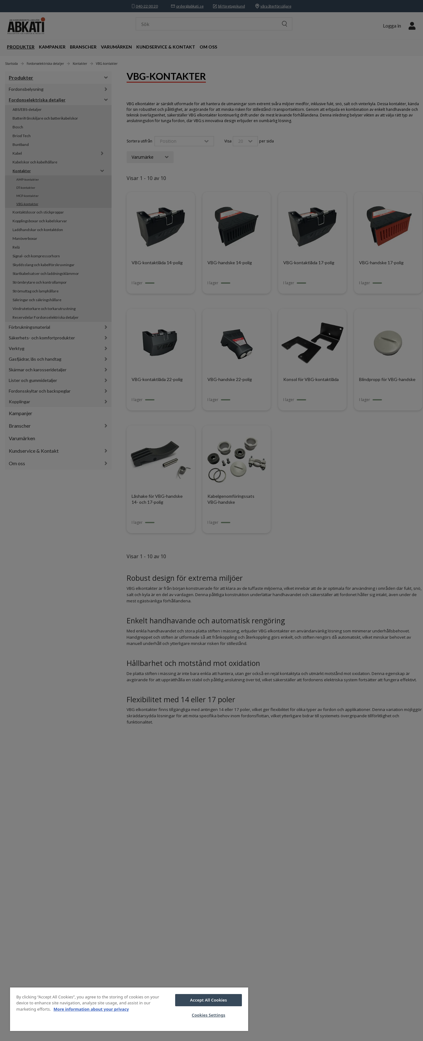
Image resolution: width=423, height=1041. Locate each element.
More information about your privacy (91, 1009)
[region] (129, 1009)
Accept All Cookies (208, 1000)
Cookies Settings (208, 1015)
